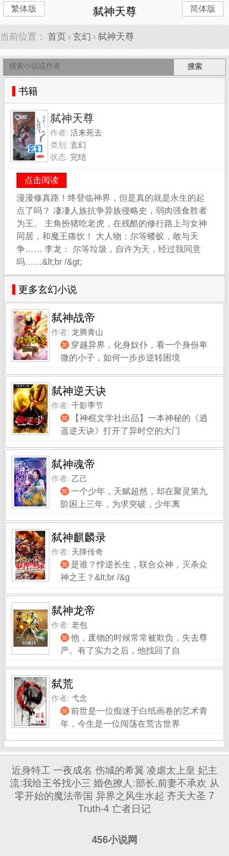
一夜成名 (72, 770)
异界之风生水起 (130, 796)
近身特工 (31, 770)
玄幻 (82, 36)
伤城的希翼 (119, 770)
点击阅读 (41, 180)
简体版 (203, 8)
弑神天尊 (116, 36)
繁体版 (24, 8)
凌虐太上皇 (171, 770)
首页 (57, 36)
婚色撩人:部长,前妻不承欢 (149, 783)
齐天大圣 (186, 796)
